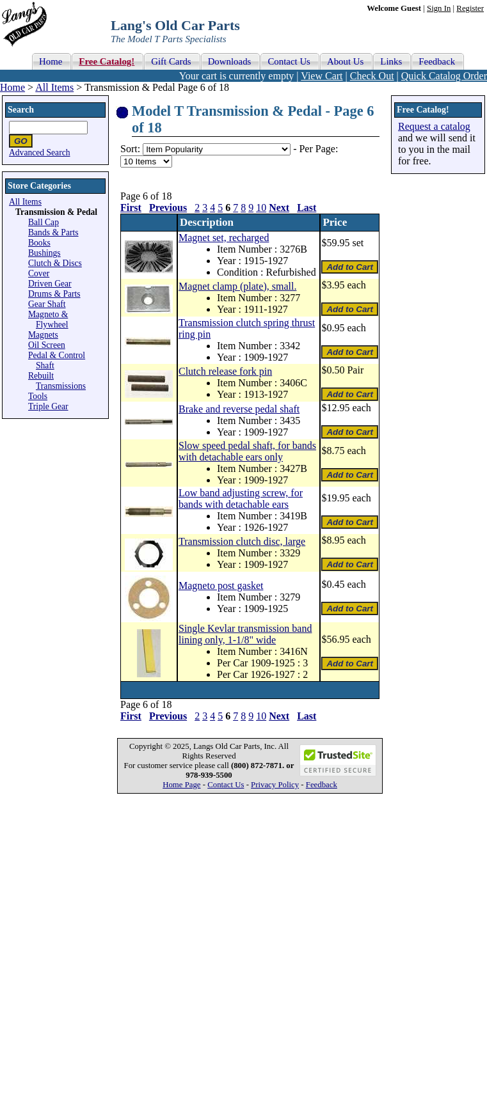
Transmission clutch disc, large (242, 541)
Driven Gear (50, 283)
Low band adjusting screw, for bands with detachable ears (241, 498)
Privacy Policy (275, 784)
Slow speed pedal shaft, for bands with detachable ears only (247, 451)
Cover (38, 273)
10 (261, 207)
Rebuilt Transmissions (57, 381)
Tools (37, 396)
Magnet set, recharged (224, 237)
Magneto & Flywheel (48, 319)
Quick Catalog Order (444, 75)
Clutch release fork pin (225, 371)
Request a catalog (434, 126)
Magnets (43, 335)
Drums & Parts (54, 294)
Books (39, 243)
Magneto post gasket (221, 585)
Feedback (321, 784)
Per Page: (318, 148)
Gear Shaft (47, 304)
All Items (54, 87)
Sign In (439, 8)
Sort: (130, 148)
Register (470, 8)
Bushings (44, 253)
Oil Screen (46, 345)
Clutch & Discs (55, 263)
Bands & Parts (53, 232)
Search (21, 109)
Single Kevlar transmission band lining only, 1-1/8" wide (245, 634)
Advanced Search (39, 152)
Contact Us (225, 784)
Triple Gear (48, 406)
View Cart (321, 75)
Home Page (181, 784)
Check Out (372, 75)
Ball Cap (43, 222)
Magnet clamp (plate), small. (237, 286)
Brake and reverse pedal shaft (239, 409)
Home (12, 87)
